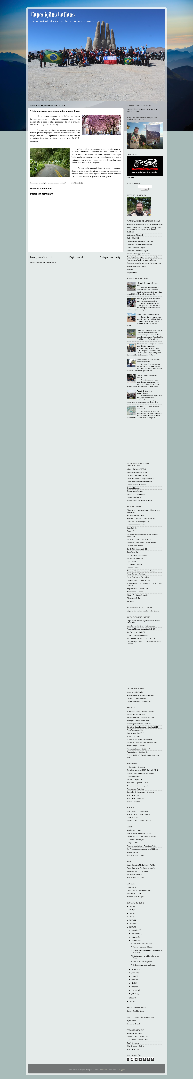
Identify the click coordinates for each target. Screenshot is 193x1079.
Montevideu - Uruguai (135, 893)
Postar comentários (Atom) (46, 263)
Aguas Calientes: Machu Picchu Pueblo (141, 865)
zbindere (104, 1070)
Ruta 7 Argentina (133, 1043)
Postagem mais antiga (110, 257)
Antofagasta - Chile (134, 830)
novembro (135, 933)
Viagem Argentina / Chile (136, 733)
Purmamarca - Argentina (135, 789)
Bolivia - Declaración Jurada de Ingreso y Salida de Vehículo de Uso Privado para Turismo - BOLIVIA (144, 230)
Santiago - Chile (132, 852)
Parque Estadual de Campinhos (138, 577)
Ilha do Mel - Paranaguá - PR (137, 549)
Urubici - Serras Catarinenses (137, 635)
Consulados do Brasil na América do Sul (141, 241)
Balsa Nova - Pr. (132, 552)
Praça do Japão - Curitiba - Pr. (137, 589)
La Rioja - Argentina (134, 776)
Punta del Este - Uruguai (135, 897)
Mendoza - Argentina (134, 780)
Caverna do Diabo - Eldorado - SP (139, 702)
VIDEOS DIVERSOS (134, 736)
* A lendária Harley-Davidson (141, 943)
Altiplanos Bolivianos (134, 1033)
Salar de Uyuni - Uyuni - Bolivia (138, 814)
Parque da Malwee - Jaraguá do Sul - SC (141, 629)
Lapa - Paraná (132, 561)
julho (134, 973)
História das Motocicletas (136, 714)
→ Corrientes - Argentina (136, 767)
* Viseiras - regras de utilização (142, 947)
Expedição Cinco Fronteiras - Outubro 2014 (142, 727)
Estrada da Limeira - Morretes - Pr (139, 539)
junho (134, 976)
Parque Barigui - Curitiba (136, 574)
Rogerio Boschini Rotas (135, 1011)
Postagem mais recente (41, 257)
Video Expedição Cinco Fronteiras (139, 724)
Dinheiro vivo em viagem (136, 247)
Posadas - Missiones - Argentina (138, 786)
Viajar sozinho (132, 273)
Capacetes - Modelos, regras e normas (140, 478)
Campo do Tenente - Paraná (136, 525)
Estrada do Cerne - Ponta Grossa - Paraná (141, 543)
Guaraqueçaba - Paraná (135, 546)
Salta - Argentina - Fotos (135, 798)
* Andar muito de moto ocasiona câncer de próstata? (148, 361)
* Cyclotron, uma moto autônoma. (143, 965)
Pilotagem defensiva (134, 497)
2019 (131, 917)
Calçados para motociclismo (137, 475)
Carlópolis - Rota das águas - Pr (138, 522)
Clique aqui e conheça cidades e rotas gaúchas (143, 611)
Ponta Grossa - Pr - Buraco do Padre (139, 580)
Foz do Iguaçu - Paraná (135, 558)
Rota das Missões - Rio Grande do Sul (140, 717)
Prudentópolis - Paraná (135, 592)
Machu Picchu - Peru (134, 874)
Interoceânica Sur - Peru (135, 878)
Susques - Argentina (134, 801)
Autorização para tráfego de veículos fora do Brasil (145, 224)
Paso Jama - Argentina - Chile (137, 783)
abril (133, 983)
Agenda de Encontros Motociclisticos (144, 392)
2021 (131, 910)
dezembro (135, 930)
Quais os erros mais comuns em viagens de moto (144, 263)
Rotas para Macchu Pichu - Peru (138, 721)
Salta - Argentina (133, 795)
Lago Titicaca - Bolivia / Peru (137, 811)
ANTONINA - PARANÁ (136, 515)
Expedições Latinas (53, 15)
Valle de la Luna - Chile (135, 855)
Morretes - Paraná (133, 568)
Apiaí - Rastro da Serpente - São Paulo (140, 695)
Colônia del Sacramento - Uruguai (139, 890)
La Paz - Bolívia (132, 817)
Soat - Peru (131, 269)
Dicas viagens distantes (135, 491)
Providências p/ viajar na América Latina (141, 260)
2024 (131, 906)
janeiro (134, 994)
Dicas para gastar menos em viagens (139, 244)
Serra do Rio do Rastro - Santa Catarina (141, 638)
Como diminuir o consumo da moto (139, 482)
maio (134, 980)
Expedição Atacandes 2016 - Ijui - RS (140, 739)
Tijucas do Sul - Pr (133, 598)
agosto (134, 969)
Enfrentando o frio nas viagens (137, 251)
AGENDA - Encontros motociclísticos (140, 711)
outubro (134, 937)
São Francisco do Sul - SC (136, 632)
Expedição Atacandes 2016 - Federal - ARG (142, 743)
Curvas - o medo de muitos (136, 485)
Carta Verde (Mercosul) (135, 235)
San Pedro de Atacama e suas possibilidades (142, 849)
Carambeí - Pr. (132, 528)
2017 (131, 924)
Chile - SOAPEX (133, 238)
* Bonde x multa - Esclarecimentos (149, 330)
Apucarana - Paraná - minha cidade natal (141, 518)
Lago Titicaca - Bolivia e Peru (137, 1040)
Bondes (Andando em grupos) (137, 472)
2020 (131, 913)
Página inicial (76, 257)
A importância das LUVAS (136, 469)
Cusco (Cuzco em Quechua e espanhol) (141, 868)
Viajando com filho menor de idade (139, 500)
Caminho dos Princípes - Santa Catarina (141, 626)
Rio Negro (130, 601)
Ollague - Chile (132, 843)
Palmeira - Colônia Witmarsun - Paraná (141, 571)
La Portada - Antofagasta (135, 840)
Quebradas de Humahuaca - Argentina (140, 792)
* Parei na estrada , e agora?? (141, 962)
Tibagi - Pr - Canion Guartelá (137, 595)
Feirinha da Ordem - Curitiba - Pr (138, 555)
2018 (131, 920)
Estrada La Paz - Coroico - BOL (138, 1037)
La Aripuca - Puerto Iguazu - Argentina (140, 773)
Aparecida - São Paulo (135, 692)
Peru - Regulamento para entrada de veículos (142, 257)
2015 (131, 998)
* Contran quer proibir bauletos (148, 314)
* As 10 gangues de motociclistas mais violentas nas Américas (148, 300)
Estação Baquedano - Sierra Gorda (139, 833)
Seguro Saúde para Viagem (136, 266)
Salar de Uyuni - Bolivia (135, 1046)
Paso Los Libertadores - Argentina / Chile (141, 846)
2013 (131, 1001)
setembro (135, 940)
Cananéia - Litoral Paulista (136, 698)
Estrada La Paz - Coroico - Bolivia (139, 821)
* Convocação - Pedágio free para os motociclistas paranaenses (150, 345)
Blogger (121, 1070)
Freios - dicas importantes (136, 494)
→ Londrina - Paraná (134, 565)
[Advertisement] (147, 441)
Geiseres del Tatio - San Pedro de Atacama (142, 837)
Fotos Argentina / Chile (135, 730)
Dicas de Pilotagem (133, 488)
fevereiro (135, 990)
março (134, 987)
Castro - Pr (130, 531)
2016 (131, 927)
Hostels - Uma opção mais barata (138, 254)
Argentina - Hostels (133, 1024)
